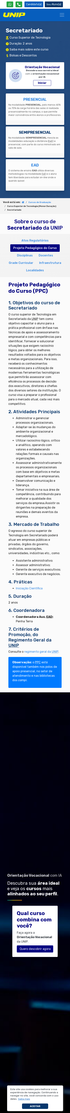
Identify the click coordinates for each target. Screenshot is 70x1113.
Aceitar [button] (35, 1106)
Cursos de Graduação (39, 202)
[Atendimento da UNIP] (18, 4)
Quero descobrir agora (35, 949)
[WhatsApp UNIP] (10, 4)
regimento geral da (41, 651)
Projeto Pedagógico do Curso (35, 248)
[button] (24, 1099)
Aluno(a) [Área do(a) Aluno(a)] (53, 4)
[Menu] (62, 14)
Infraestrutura (50, 263)
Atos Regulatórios (35, 240)
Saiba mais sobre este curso (29, 49)
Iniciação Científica (29, 588)
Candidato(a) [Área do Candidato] (34, 4)
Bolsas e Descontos (23, 55)
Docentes (46, 255)
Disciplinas (25, 255)
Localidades (35, 270)
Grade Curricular (21, 263)
